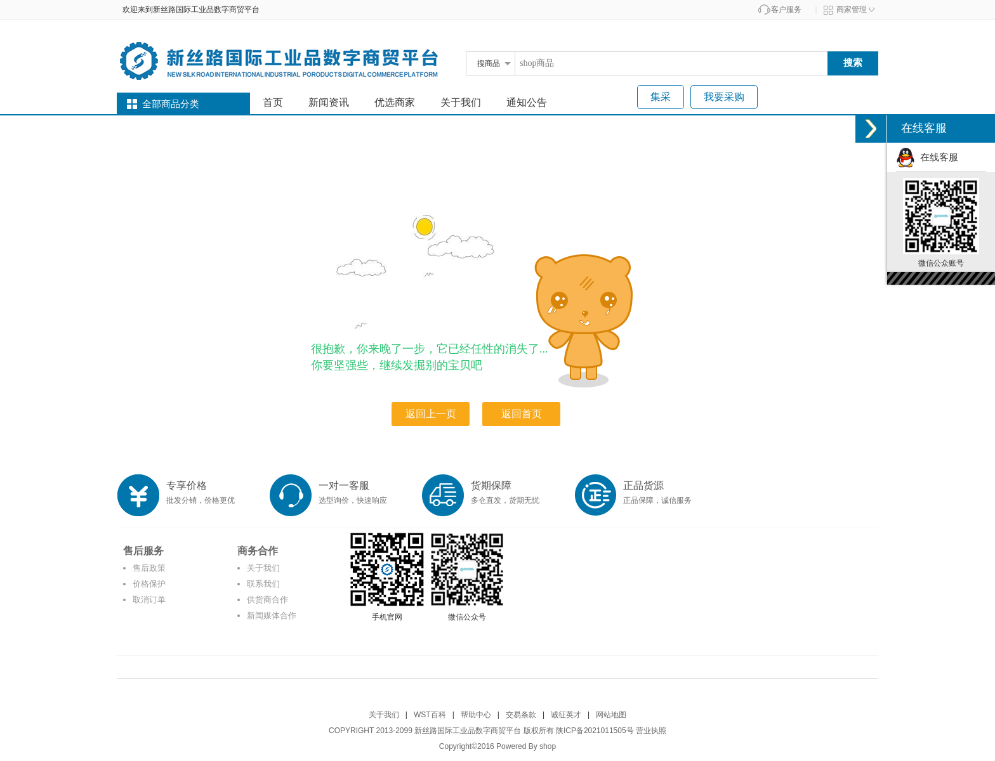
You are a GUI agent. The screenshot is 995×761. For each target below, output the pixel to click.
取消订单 (149, 599)
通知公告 (526, 102)
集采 (660, 96)
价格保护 (149, 584)
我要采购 (724, 96)
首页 (273, 102)
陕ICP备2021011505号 (595, 730)
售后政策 (149, 568)
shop (547, 746)
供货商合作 (267, 599)
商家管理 (851, 9)
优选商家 (394, 102)
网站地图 (611, 714)
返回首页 (521, 413)
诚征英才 (566, 714)
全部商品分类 (170, 104)
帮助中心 (476, 714)
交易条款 (521, 714)
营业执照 (651, 730)
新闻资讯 (328, 102)
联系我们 (263, 584)
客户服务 (786, 9)
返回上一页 (430, 413)
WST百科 (430, 714)
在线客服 (927, 157)
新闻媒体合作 (271, 615)
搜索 (852, 62)
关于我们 (460, 102)
